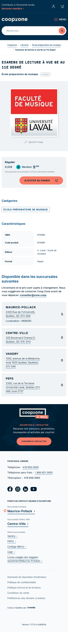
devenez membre (13, 8)
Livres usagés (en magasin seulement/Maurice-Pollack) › (24, 559)
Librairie (24, 45)
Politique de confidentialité (21, 582)
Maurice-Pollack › (21, 511)
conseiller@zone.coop (33, 295)
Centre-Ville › (17, 523)
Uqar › (11, 552)
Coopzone (12, 45)
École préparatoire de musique (46, 45)
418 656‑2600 (31, 467)
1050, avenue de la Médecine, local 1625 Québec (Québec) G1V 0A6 (23, 362)
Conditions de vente (18, 592)
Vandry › (12, 536)
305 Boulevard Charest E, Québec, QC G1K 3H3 (20, 339)
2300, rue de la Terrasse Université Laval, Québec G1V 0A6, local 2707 (23, 387)
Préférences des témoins (26, 598)
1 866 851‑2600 (44, 472)
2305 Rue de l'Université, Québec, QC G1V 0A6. (20, 314)
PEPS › (11, 541)
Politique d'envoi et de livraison (24, 587)
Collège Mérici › (16, 546)
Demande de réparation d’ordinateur (26, 577)
